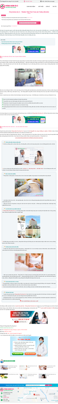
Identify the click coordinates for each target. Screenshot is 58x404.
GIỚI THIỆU (40, 6)
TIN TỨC (55, 6)
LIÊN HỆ (48, 6)
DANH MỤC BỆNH (31, 6)
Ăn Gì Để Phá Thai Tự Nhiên (13, 374)
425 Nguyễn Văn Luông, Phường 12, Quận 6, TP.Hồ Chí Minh (15, 329)
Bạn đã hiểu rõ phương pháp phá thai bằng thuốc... (12, 367)
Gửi (48, 385)
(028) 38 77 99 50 (7, 331)
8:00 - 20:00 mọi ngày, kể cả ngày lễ (14, 333)
